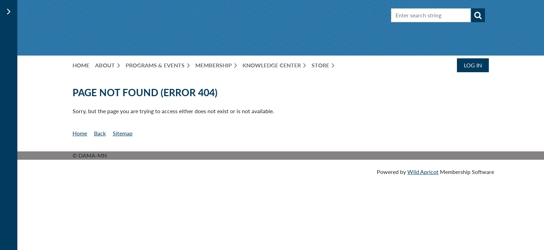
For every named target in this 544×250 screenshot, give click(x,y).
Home (80, 133)
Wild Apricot (423, 171)
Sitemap (123, 133)
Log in (473, 65)
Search (478, 15)
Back (100, 133)
